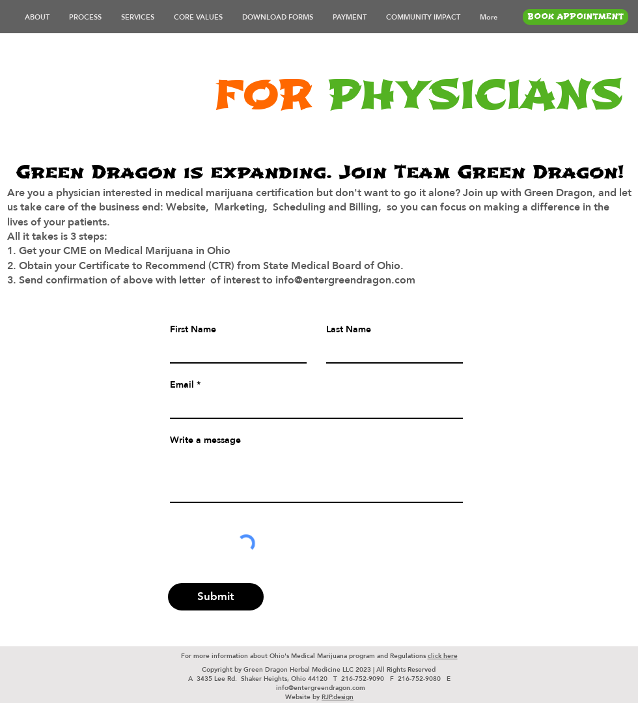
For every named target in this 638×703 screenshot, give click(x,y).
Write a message (205, 439)
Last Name (348, 329)
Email (182, 384)
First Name (193, 329)
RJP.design (338, 696)
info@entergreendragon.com (320, 687)
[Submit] (216, 596)
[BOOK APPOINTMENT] (575, 17)
